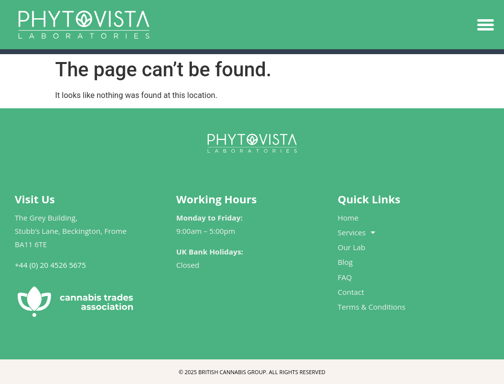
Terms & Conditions (372, 307)
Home (348, 218)
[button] (486, 24)
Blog (345, 262)
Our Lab (351, 247)
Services (356, 232)
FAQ (345, 277)
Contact (351, 292)
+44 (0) (26, 265)
